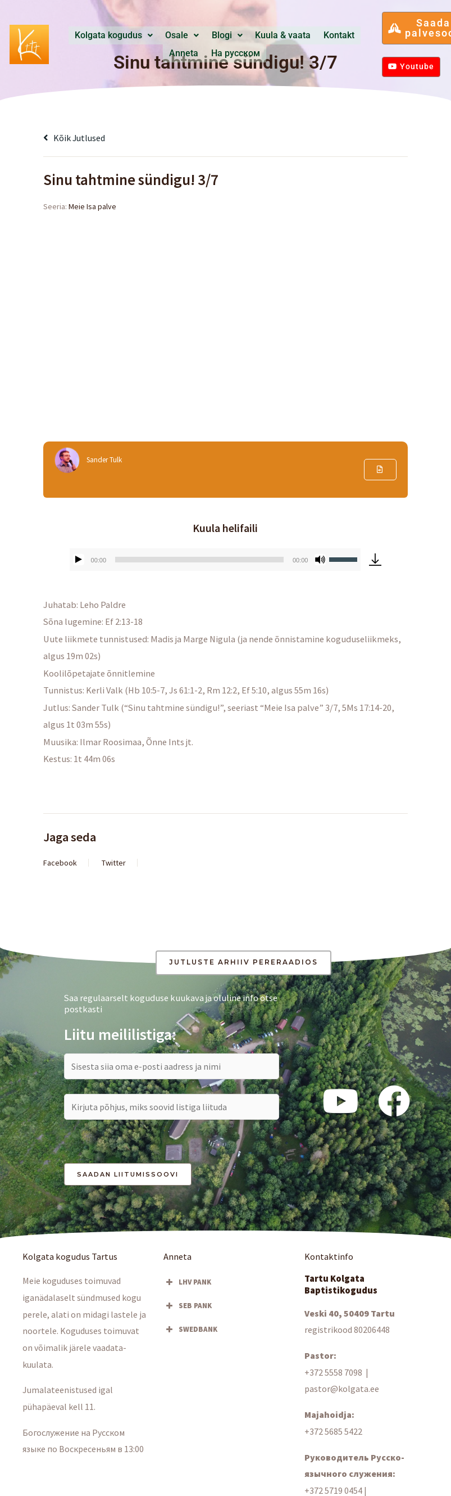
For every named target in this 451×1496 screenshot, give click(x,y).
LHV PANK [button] (187, 1283)
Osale (175, 35)
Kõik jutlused (75, 137)
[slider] (199, 559)
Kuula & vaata (258, 35)
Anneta (337, 35)
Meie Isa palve (92, 206)
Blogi (212, 35)
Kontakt (303, 35)
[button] (116, 35)
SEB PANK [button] (187, 1307)
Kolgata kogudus (116, 35)
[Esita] (78, 559)
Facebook (60, 863)
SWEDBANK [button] (190, 1330)
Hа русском (215, 53)
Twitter (114, 863)
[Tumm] (320, 559)
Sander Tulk (105, 460)
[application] (215, 559)
